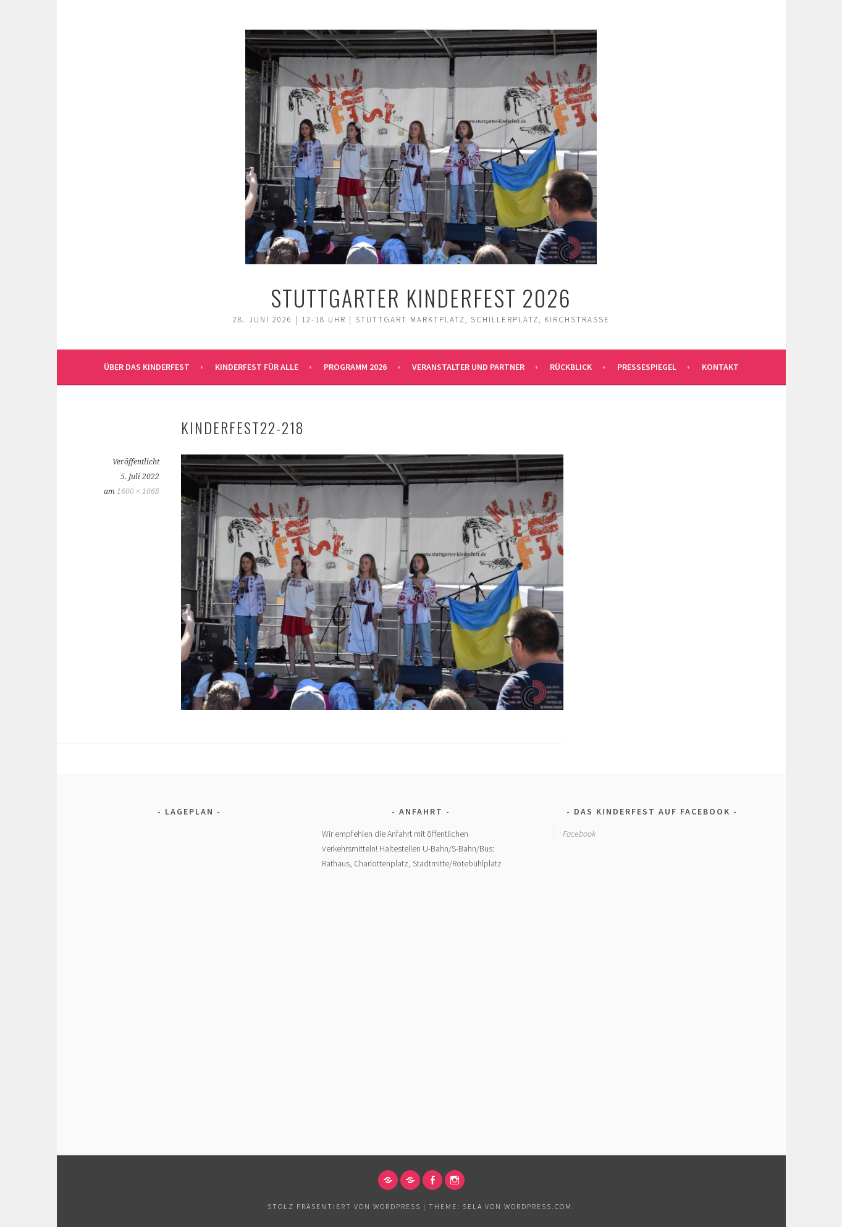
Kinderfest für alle (256, 366)
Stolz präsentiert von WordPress (344, 1206)
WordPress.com (538, 1206)
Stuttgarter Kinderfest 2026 (421, 297)
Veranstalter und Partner (468, 366)
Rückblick (571, 366)
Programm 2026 (355, 366)
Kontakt (720, 366)
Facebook (579, 833)
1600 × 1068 (138, 491)
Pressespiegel (646, 366)
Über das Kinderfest (147, 366)
